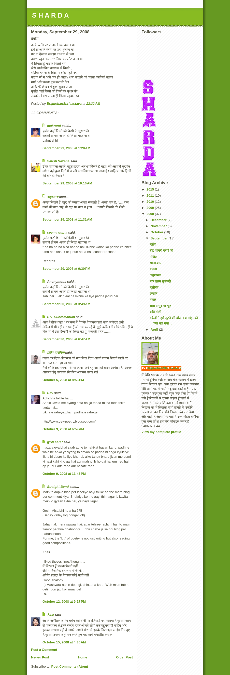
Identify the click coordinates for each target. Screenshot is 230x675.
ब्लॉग (152, 244)
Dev (50, 393)
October (157, 232)
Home (82, 657)
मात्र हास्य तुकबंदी (160, 281)
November (159, 226)
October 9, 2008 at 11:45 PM (64, 474)
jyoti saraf (55, 442)
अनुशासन (155, 275)
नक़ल (153, 300)
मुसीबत (154, 287)
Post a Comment (44, 650)
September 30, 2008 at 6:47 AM (66, 339)
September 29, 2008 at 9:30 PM (66, 269)
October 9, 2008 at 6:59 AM (63, 429)
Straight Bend (58, 487)
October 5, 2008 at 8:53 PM (63, 380)
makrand (54, 126)
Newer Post (40, 657)
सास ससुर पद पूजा (161, 306)
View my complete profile (161, 432)
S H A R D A (50, 15)
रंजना (50, 615)
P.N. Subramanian (61, 317)
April (155, 329)
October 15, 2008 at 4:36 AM (64, 642)
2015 (151, 189)
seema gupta (57, 232)
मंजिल (153, 257)
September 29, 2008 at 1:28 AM (66, 148)
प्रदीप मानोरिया (55, 353)
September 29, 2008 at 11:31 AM (67, 219)
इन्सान (153, 293)
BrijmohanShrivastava (164, 368)
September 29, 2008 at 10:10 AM (67, 183)
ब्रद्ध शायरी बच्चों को (161, 250)
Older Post (124, 657)
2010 (151, 202)
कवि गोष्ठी (155, 312)
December (159, 220)
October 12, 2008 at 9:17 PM (64, 601)
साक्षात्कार (155, 263)
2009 (151, 208)
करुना (153, 269)
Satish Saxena (58, 161)
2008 (151, 214)
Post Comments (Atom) (69, 666)
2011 (151, 195)
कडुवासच (52, 197)
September (160, 238)
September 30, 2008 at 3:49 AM (66, 304)
